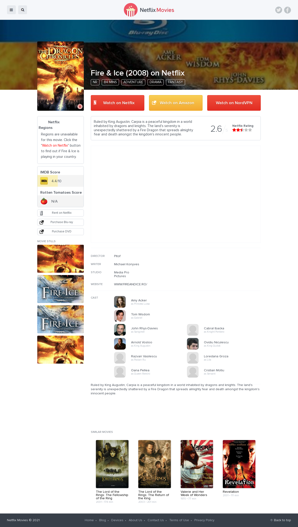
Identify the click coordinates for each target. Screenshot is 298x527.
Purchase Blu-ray (62, 222)
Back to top (282, 520)
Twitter (278, 10)
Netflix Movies (17, 520)
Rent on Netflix (61, 212)
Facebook (287, 10)
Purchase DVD (61, 231)
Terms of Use (179, 520)
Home (89, 520)
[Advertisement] (226, 284)
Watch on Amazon (177, 103)
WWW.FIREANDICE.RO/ (130, 284)
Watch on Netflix (119, 103)
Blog (102, 520)
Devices (117, 520)
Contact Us (156, 520)
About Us (135, 520)
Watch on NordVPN (234, 103)
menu (11, 9)
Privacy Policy (204, 520)
